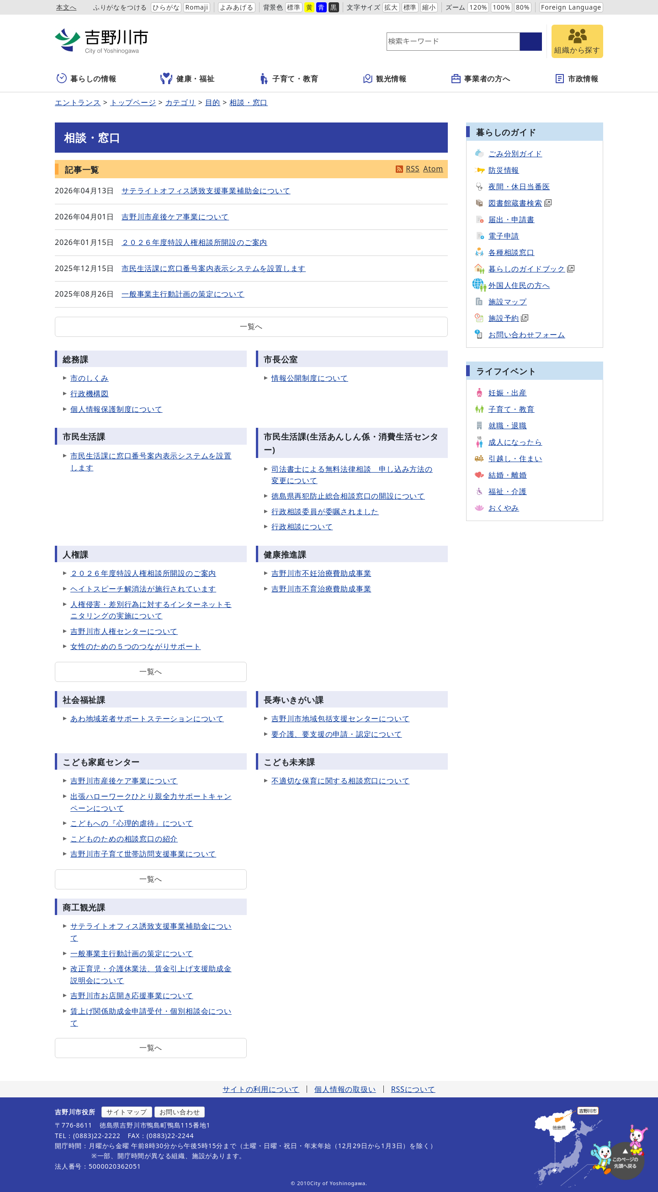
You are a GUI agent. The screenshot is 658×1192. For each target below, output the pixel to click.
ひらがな (166, 7)
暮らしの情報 (87, 78)
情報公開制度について (309, 378)
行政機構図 (89, 393)
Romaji (196, 7)
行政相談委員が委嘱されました (325, 511)
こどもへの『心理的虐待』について (131, 823)
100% (501, 7)
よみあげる (237, 7)
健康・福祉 (187, 79)
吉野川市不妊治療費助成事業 (321, 573)
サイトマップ (126, 1111)
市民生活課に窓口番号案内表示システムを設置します (214, 268)
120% (478, 7)
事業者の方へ (480, 78)
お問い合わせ (179, 1111)
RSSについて (413, 1089)
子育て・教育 (288, 78)
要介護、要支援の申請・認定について (336, 734)
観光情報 (384, 78)
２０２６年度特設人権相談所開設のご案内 (194, 242)
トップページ (133, 102)
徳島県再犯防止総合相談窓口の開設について (348, 496)
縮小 (429, 7)
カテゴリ (180, 102)
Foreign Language (571, 7)
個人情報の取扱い (345, 1089)
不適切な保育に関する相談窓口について (340, 781)
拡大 (391, 7)
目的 (213, 102)
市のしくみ (89, 378)
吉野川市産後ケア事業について (175, 217)
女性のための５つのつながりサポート (135, 646)
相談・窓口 (248, 102)
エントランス (78, 102)
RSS (412, 169)
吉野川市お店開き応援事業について (131, 995)
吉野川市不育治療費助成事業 (321, 589)
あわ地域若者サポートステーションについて (147, 718)
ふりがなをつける (120, 7)
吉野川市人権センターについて (124, 631)
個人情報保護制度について (116, 409)
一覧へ (251, 326)
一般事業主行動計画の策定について (183, 294)
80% (523, 7)
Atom (433, 169)
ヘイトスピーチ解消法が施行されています (143, 589)
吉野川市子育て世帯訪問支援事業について (143, 854)
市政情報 (576, 78)
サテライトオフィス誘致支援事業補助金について (206, 191)
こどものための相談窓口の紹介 (124, 839)
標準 (294, 7)
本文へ (66, 7)
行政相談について (302, 527)
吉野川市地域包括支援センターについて (340, 718)
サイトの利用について (261, 1089)
